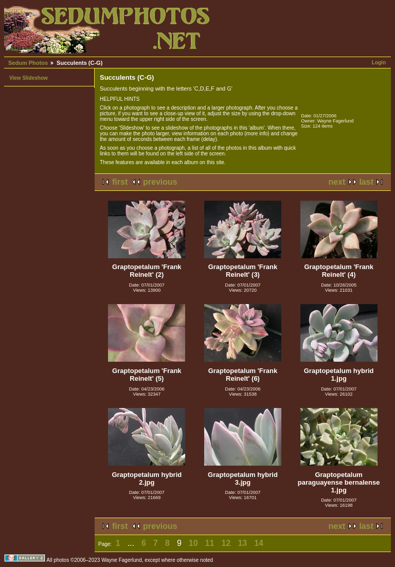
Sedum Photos (28, 63)
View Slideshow (28, 78)
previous (160, 182)
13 (242, 543)
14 (258, 543)
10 (193, 543)
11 (209, 543)
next (337, 182)
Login (379, 62)
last (366, 182)
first (120, 182)
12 (226, 543)
